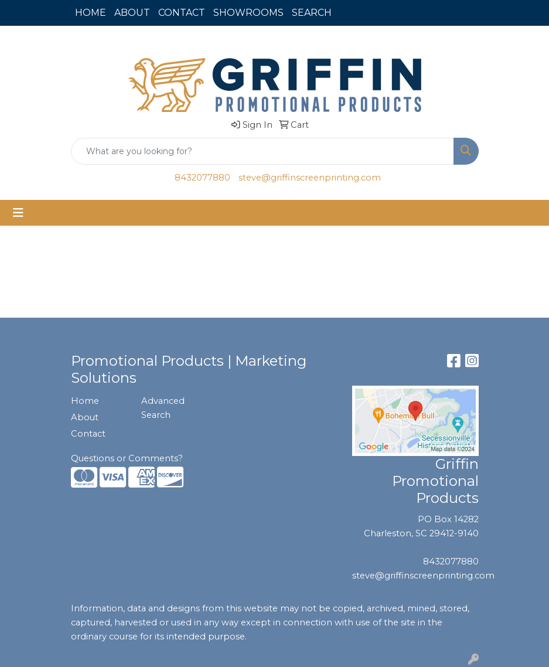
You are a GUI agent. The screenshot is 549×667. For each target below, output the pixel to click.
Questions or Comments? (127, 458)
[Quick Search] (262, 151)
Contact (88, 433)
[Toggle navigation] (18, 213)
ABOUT (132, 12)
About (84, 417)
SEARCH (312, 12)
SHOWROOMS (248, 12)
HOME (90, 12)
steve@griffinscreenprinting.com (309, 177)
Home (85, 401)
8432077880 (202, 177)
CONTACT (181, 12)
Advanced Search (163, 408)
